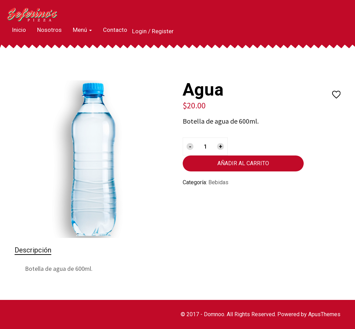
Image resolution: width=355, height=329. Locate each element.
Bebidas (218, 182)
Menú (82, 29)
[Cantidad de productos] (205, 146)
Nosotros (49, 29)
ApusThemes (324, 314)
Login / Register (153, 31)
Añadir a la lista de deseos (336, 95)
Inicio (19, 29)
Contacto (115, 29)
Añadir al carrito (243, 163)
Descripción (33, 250)
